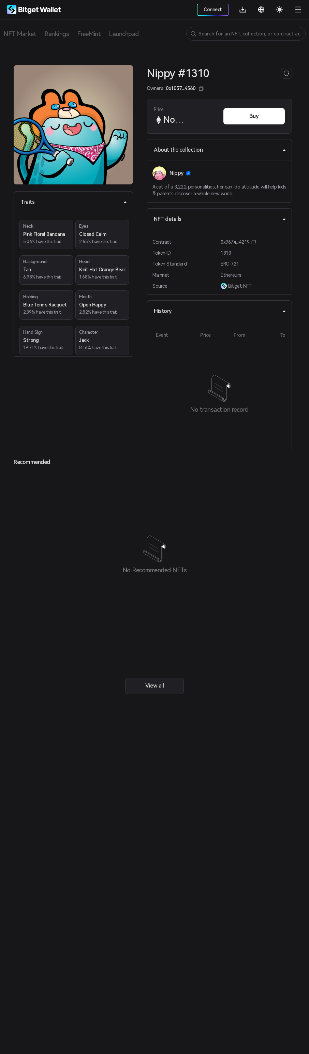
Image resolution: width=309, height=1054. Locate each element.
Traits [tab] (74, 202)
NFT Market (19, 33)
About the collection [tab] (220, 150)
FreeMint (89, 33)
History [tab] (220, 311)
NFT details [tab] (220, 219)
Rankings (56, 33)
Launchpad (124, 33)
